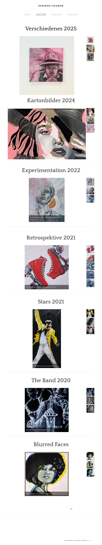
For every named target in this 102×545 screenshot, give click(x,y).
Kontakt (73, 14)
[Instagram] (71, 509)
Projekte (56, 14)
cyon (90, 540)
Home (27, 14)
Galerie (41, 14)
